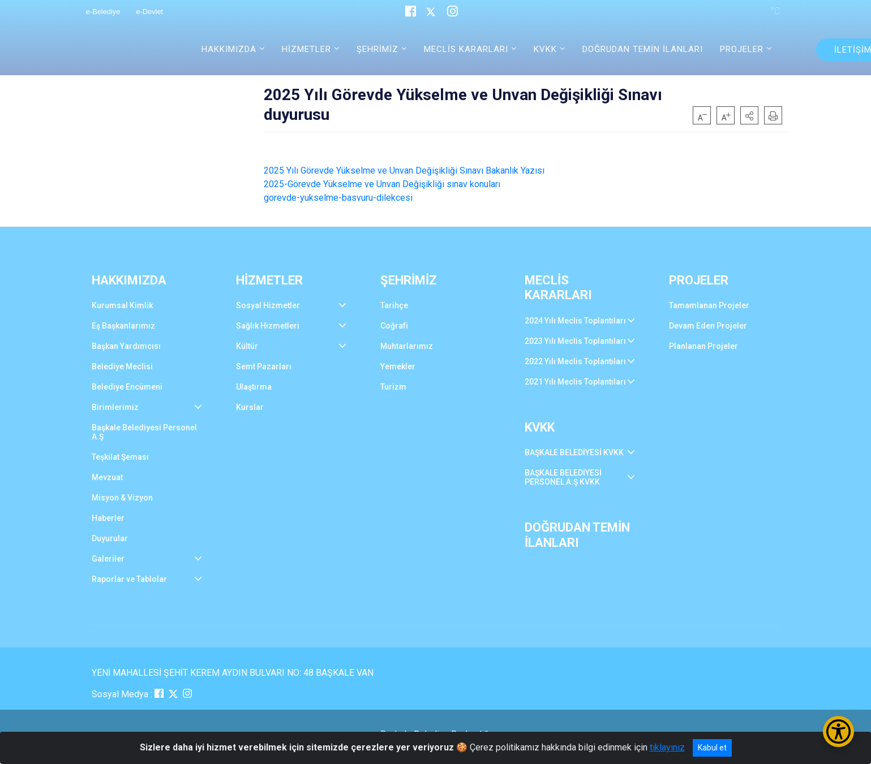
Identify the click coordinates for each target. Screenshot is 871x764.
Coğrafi (394, 325)
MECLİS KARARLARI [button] (466, 49)
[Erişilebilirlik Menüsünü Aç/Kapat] (838, 731)
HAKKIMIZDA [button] (228, 49)
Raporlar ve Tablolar (129, 579)
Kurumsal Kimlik (122, 305)
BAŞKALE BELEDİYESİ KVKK (574, 452)
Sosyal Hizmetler (268, 305)
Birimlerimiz (115, 407)
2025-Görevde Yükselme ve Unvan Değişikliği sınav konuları (382, 184)
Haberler (108, 518)
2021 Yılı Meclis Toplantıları (575, 381)
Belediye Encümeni (127, 386)
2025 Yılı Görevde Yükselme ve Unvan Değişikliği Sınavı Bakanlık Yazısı (404, 170)
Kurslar (250, 407)
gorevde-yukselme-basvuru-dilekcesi (338, 197)
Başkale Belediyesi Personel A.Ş (144, 432)
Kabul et (712, 747)
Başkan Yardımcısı (126, 346)
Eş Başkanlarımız (123, 325)
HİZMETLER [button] (306, 49)
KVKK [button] (545, 49)
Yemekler (397, 366)
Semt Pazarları (263, 366)
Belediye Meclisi (122, 366)
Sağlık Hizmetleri (267, 325)
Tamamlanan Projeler (709, 305)
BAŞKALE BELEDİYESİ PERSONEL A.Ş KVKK (563, 477)
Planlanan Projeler (703, 346)
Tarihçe (394, 305)
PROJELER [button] (741, 49)
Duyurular (110, 538)
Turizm (393, 386)
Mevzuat (107, 477)
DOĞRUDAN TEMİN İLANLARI (642, 49)
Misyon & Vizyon (122, 497)
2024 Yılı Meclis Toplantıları (575, 320)
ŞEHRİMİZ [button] (377, 49)
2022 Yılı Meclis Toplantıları (575, 361)
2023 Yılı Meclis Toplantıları (575, 341)
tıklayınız (667, 747)
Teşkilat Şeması (120, 456)
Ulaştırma (254, 386)
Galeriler (108, 558)
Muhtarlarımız (406, 346)
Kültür (247, 346)
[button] (749, 115)
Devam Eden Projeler (708, 325)
